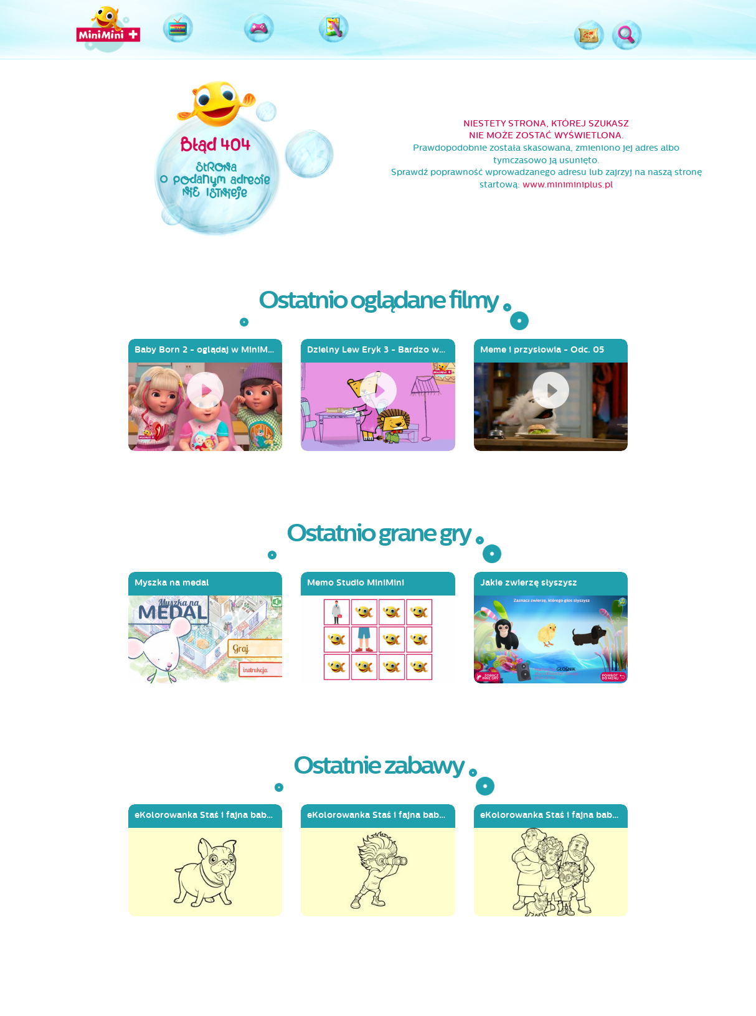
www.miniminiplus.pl (567, 184)
